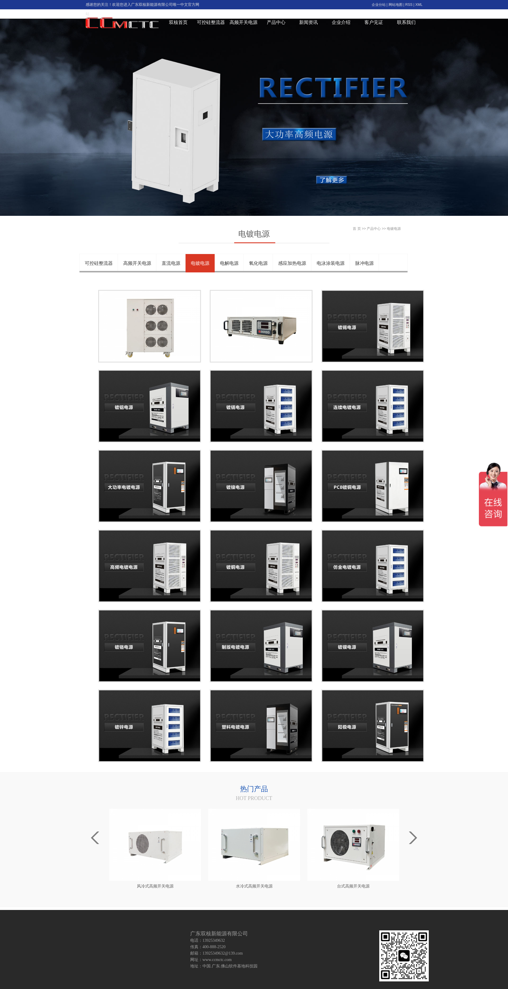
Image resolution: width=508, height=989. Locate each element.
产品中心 (276, 22)
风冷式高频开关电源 (155, 886)
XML (419, 5)
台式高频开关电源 (353, 886)
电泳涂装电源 (331, 263)
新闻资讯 (308, 22)
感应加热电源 (292, 263)
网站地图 (396, 5)
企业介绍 (341, 22)
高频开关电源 (243, 22)
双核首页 (178, 22)
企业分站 (379, 5)
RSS (408, 5)
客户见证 (373, 22)
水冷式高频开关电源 (254, 886)
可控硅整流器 (211, 22)
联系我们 (406, 22)
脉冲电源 (364, 263)
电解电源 (229, 263)
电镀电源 (200, 263)
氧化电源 (258, 263)
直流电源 (171, 263)
